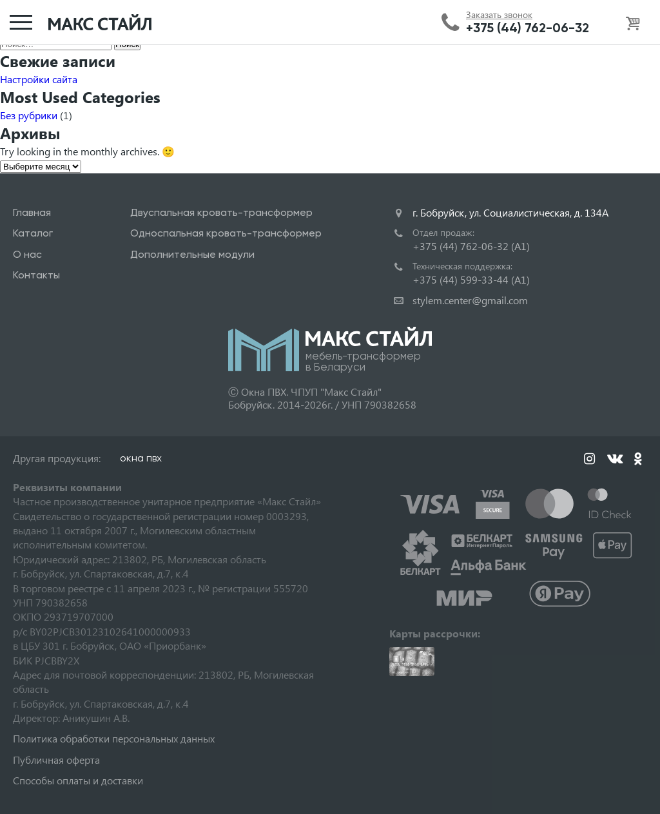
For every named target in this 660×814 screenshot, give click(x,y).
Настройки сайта (38, 79)
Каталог (33, 233)
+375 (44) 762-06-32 (527, 27)
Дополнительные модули (192, 254)
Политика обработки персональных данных (114, 738)
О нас (27, 254)
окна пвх (141, 458)
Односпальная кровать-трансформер (226, 233)
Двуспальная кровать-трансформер (221, 212)
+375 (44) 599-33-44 (471, 279)
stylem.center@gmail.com (470, 300)
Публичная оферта (56, 759)
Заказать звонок (499, 14)
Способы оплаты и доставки (78, 780)
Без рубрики (28, 115)
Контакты (36, 275)
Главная (32, 212)
